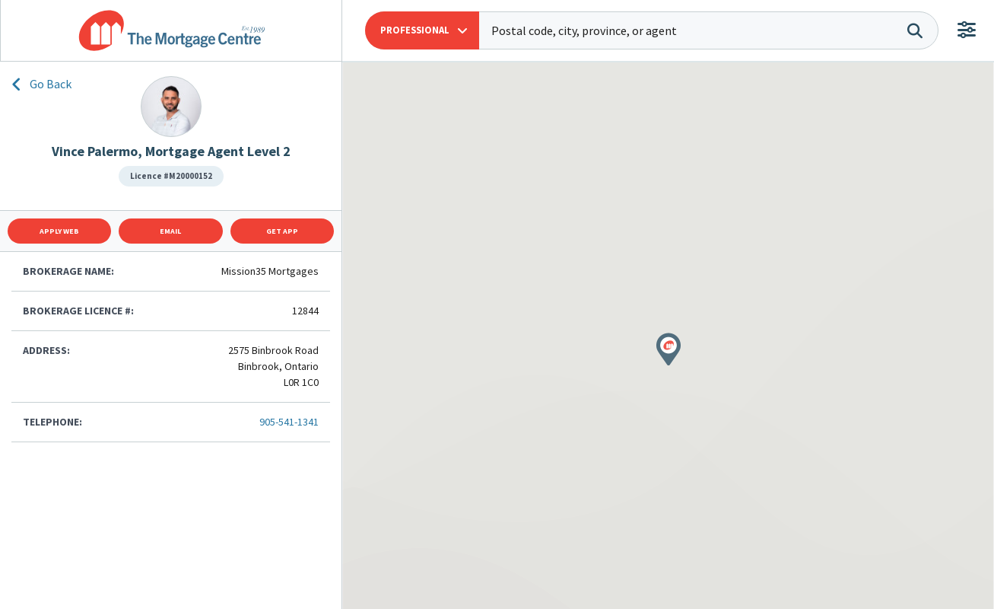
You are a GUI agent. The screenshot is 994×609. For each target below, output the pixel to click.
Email (170, 231)
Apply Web (59, 231)
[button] (422, 30)
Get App (282, 231)
